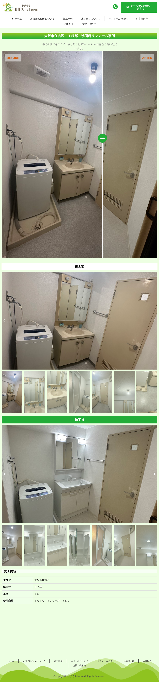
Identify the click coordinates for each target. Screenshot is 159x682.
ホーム (18, 18)
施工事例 (68, 18)
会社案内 (68, 23)
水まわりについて (90, 18)
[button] (4, 320)
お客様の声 (142, 18)
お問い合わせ (89, 23)
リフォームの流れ (118, 18)
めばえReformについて (42, 18)
